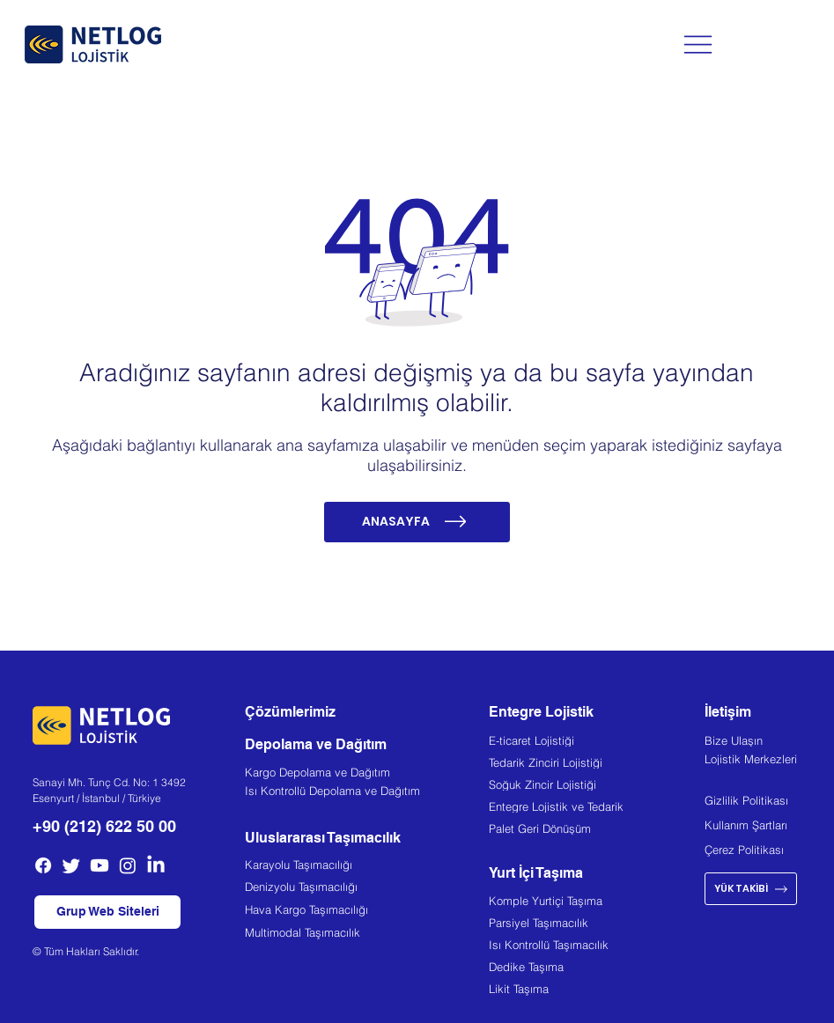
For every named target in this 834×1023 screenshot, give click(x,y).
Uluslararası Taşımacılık (323, 837)
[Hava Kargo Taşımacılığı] (367, 911)
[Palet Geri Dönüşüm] (597, 830)
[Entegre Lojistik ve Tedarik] (597, 808)
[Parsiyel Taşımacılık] (597, 925)
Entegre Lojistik (541, 711)
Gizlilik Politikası (746, 800)
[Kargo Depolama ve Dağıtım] (367, 775)
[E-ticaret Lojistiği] (597, 742)
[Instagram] (127, 865)
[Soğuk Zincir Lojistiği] (597, 786)
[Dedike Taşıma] (597, 969)
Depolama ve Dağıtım (316, 744)
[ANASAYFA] (417, 522)
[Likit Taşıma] (597, 991)
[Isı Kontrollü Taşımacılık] (597, 947)
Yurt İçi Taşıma (536, 873)
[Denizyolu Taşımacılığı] (367, 888)
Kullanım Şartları (746, 825)
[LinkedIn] (155, 865)
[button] (108, 912)
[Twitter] (71, 865)
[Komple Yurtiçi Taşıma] (597, 903)
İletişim (728, 711)
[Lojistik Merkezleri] (760, 761)
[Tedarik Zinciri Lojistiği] (597, 764)
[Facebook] (43, 865)
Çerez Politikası (744, 850)
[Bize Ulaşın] (760, 742)
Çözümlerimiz (290, 711)
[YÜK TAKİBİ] (751, 888)
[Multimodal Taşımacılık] (367, 934)
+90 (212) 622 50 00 (104, 826)
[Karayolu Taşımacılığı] (367, 866)
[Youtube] (99, 865)
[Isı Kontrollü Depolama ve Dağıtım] (367, 793)
